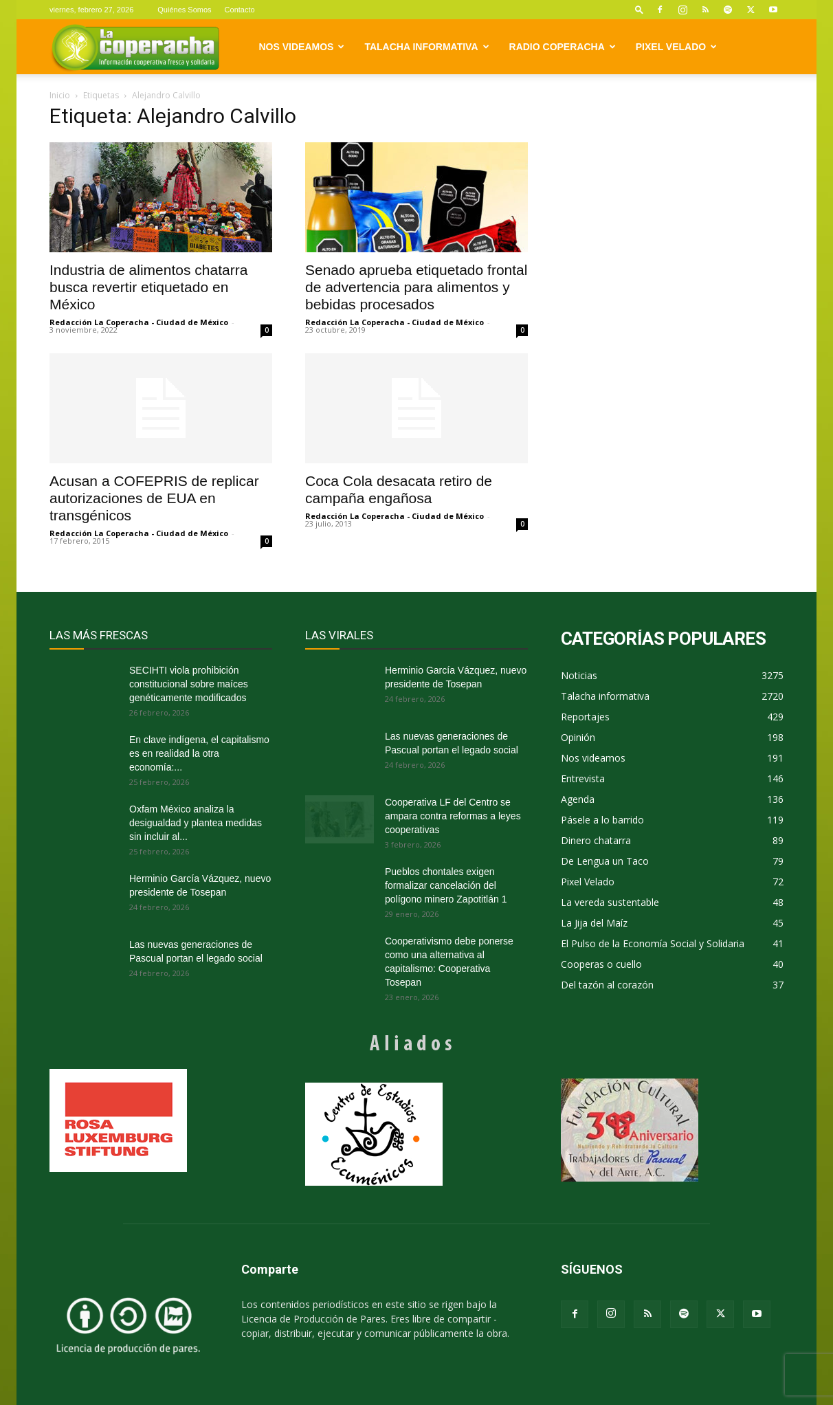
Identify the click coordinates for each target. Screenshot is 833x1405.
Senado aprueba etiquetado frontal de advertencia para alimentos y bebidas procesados (416, 287)
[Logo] (135, 47)
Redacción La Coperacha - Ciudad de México (138, 322)
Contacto (240, 9)
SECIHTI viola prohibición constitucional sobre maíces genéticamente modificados (188, 684)
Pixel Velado (676, 46)
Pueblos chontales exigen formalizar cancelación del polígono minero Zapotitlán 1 (446, 885)
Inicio (59, 95)
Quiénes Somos (184, 9)
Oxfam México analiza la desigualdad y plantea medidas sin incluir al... (195, 823)
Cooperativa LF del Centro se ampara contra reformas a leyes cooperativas (453, 816)
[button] (639, 9)
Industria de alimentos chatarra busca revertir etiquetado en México (148, 287)
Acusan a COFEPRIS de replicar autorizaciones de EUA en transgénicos (154, 498)
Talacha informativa (426, 46)
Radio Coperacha (562, 46)
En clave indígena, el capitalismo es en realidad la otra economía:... (199, 753)
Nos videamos (302, 46)
